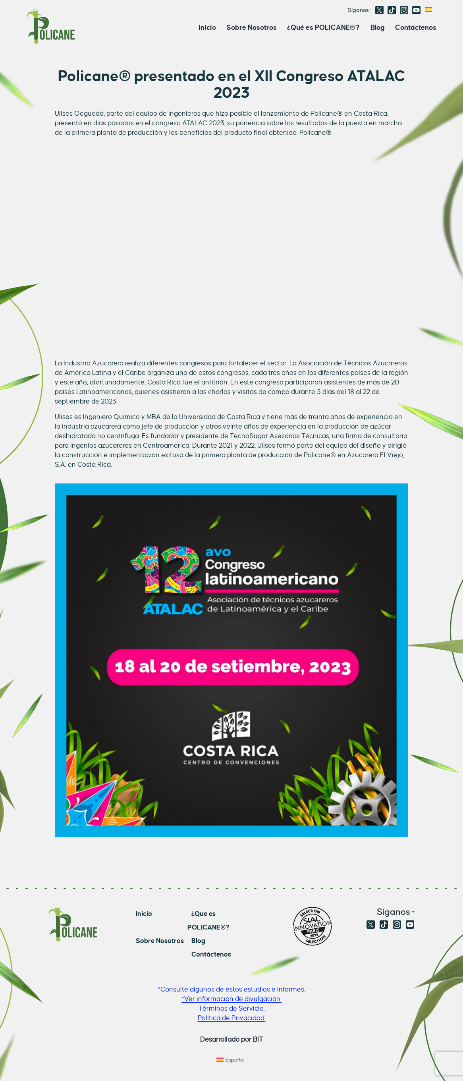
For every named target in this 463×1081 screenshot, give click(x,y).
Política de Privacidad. (232, 1018)
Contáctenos (415, 27)
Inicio (207, 27)
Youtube (416, 10)
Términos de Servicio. (232, 1008)
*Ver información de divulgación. (231, 999)
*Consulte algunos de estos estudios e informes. (231, 989)
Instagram (404, 10)
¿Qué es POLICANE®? (323, 27)
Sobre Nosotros (251, 27)
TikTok (392, 10)
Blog (377, 27)
